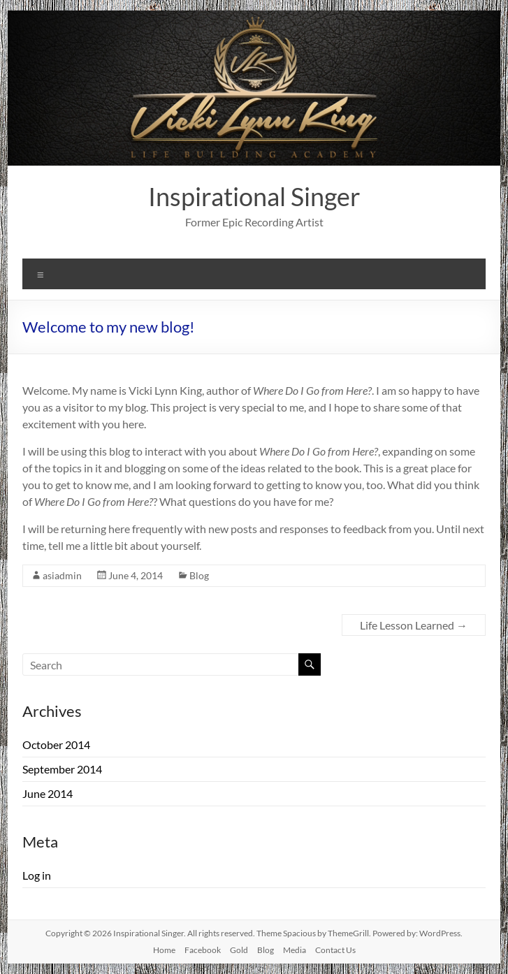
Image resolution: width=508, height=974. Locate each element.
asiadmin (62, 575)
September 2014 (62, 769)
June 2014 (47, 793)
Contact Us (335, 950)
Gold (239, 950)
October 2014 (56, 744)
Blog (199, 575)
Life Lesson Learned (413, 625)
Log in (36, 875)
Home (164, 950)
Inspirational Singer (254, 196)
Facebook (202, 950)
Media (294, 950)
